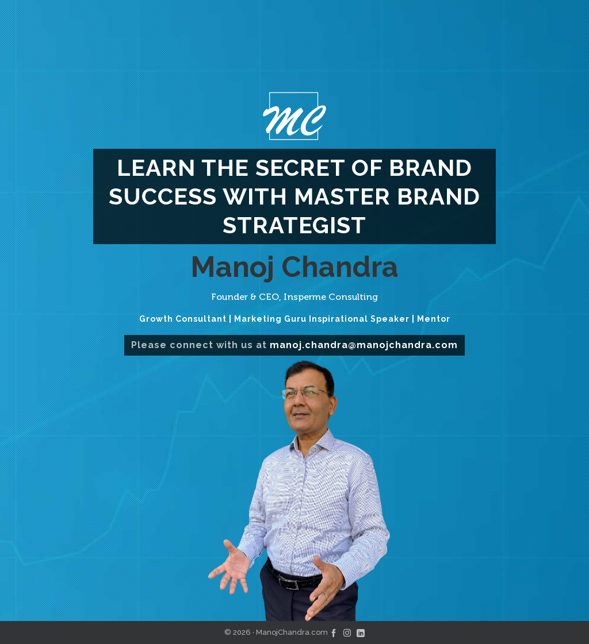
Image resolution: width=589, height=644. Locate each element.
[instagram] (347, 632)
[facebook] (334, 632)
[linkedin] (361, 632)
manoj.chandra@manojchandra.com (364, 345)
